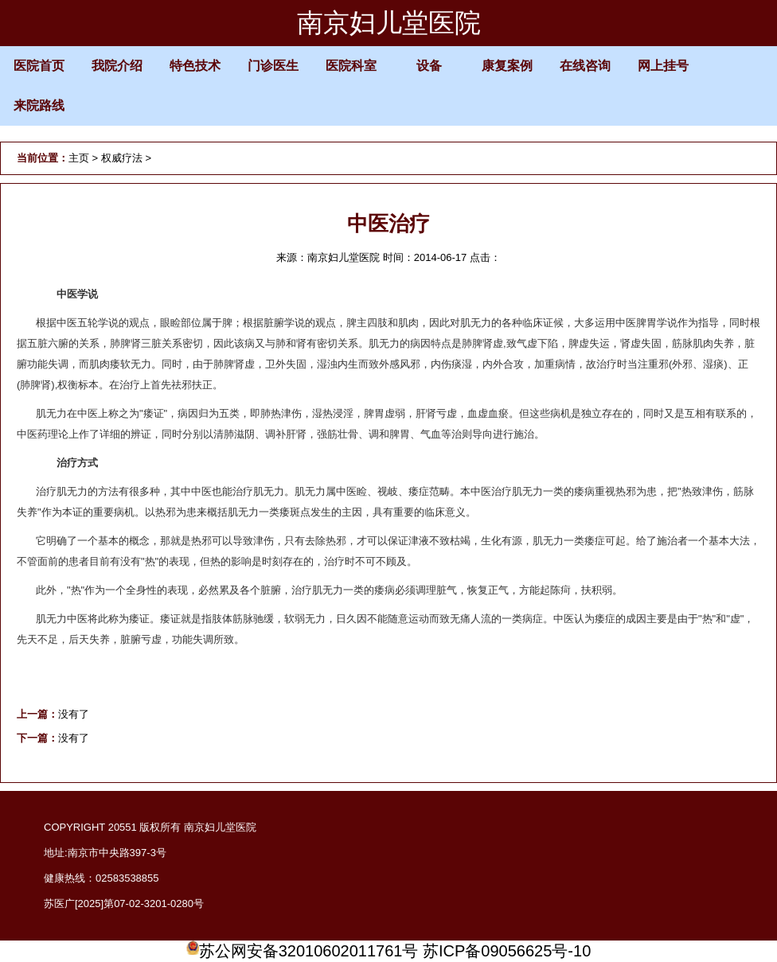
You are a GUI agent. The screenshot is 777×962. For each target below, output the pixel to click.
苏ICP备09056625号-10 (507, 951)
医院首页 (39, 65)
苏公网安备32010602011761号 (302, 951)
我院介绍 (117, 65)
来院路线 (39, 105)
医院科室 (351, 65)
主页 (78, 158)
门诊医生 (273, 65)
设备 (429, 65)
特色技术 (195, 65)
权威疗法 (122, 158)
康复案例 (507, 65)
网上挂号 (663, 65)
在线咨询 (585, 65)
